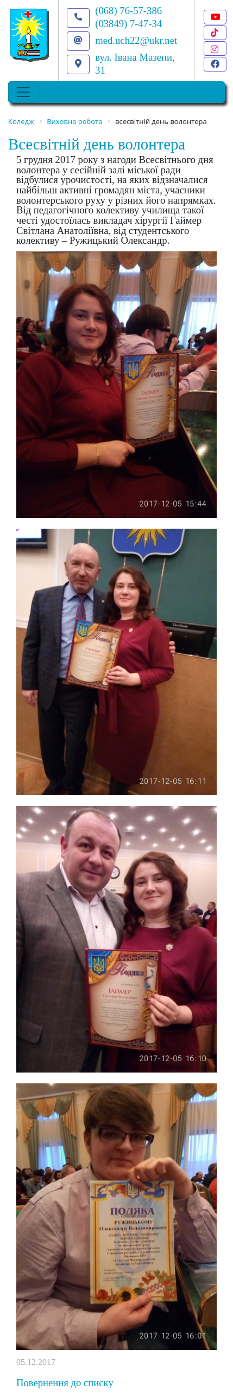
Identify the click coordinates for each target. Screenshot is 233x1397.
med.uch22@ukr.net (136, 40)
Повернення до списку (65, 1382)
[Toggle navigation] (23, 92)
